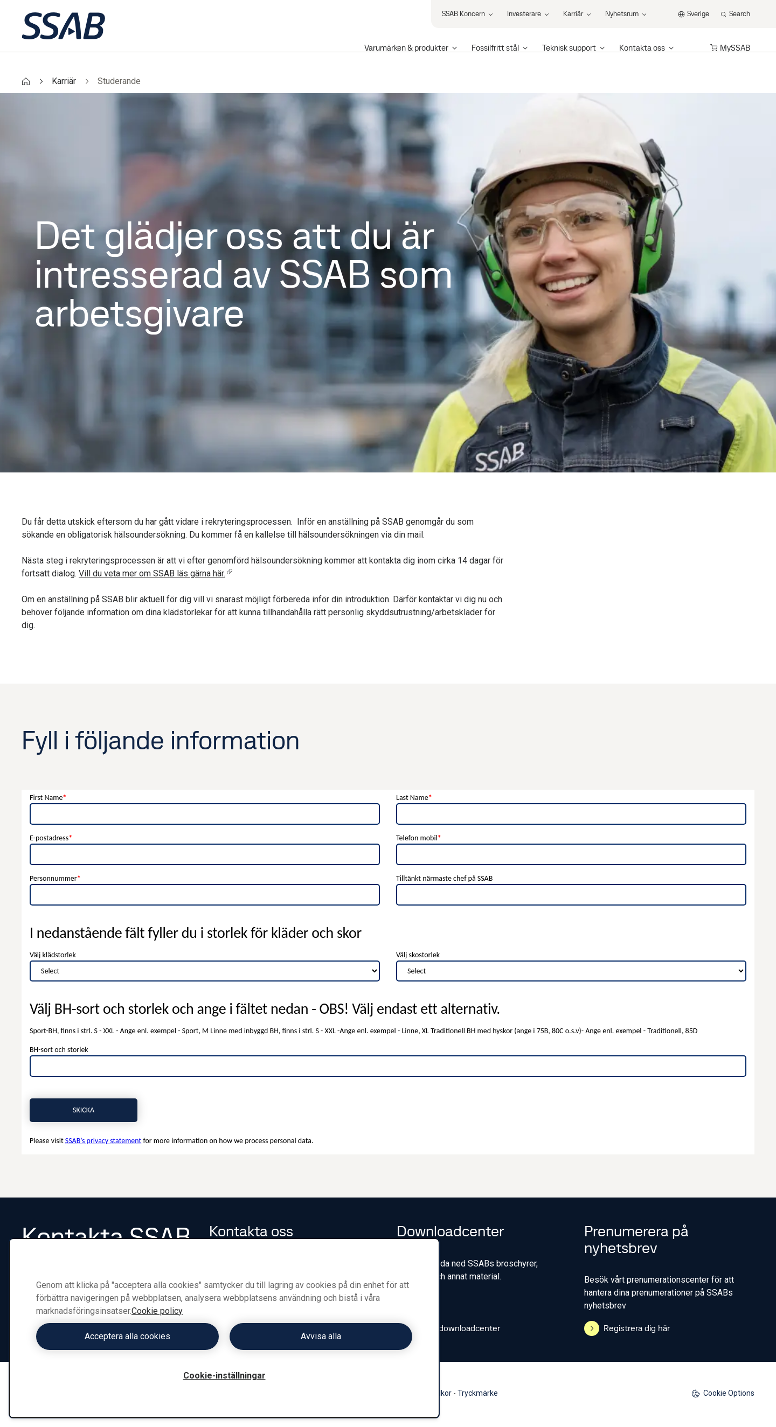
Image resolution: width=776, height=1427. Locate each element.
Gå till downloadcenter (448, 1328)
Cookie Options (722, 1393)
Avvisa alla (321, 1336)
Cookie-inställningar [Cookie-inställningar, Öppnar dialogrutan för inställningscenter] (224, 1375)
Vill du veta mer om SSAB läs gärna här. (156, 573)
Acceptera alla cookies (127, 1336)
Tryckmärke (478, 1393)
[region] (224, 1328)
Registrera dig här (627, 1328)
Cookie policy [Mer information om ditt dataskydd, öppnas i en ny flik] (157, 1311)
